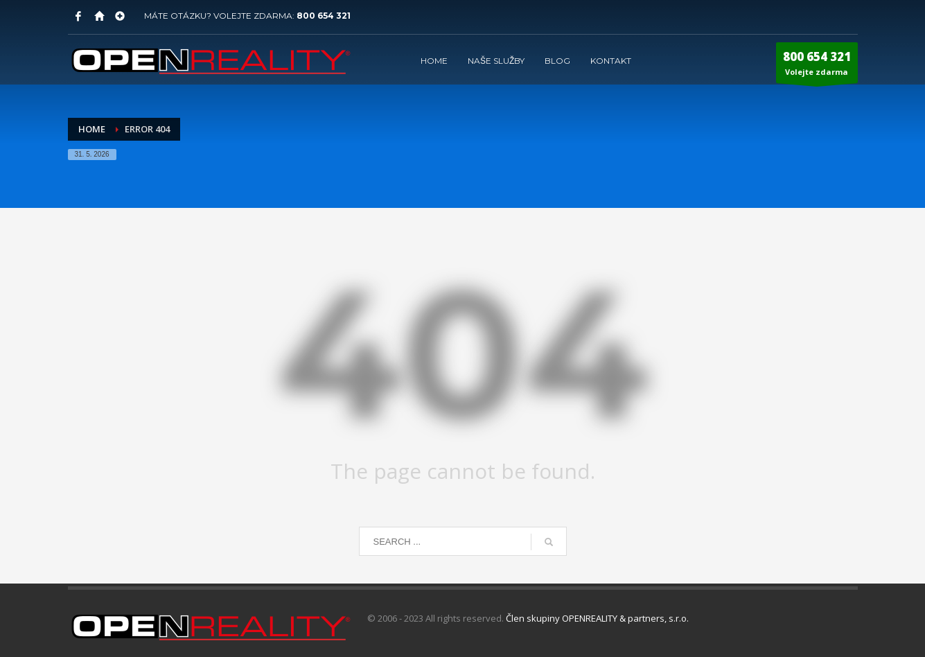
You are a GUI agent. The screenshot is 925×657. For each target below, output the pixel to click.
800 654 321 (324, 15)
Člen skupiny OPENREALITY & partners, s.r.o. (597, 618)
